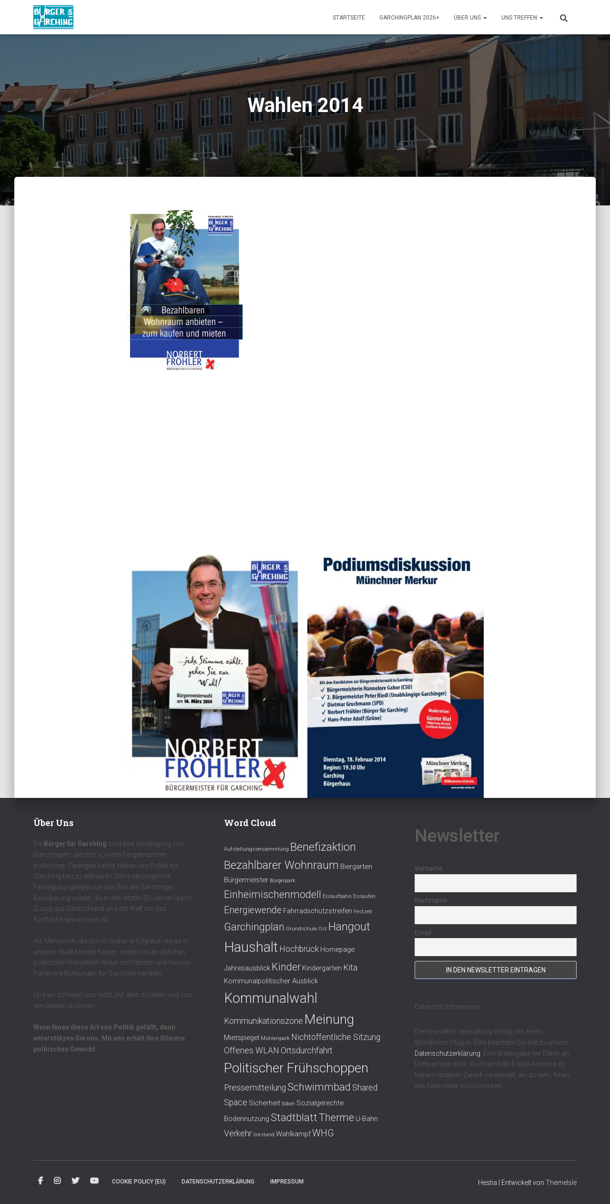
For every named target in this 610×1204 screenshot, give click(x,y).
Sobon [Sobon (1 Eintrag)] (288, 1104)
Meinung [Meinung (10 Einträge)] (329, 1019)
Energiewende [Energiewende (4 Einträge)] (253, 910)
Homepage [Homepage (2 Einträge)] (337, 949)
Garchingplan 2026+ (409, 17)
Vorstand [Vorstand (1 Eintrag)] (263, 1135)
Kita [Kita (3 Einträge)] (350, 967)
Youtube (94, 1181)
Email (423, 933)
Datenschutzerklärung (447, 1053)
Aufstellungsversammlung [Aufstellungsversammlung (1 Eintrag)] (256, 849)
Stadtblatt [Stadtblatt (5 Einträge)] (294, 1117)
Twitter (75, 1181)
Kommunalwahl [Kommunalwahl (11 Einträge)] (270, 998)
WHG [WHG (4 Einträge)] (323, 1133)
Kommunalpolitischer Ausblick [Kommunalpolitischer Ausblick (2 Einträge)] (271, 981)
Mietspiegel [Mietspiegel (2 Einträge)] (241, 1037)
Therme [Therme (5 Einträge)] (336, 1117)
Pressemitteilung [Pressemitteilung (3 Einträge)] (255, 1087)
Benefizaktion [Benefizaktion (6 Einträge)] (323, 847)
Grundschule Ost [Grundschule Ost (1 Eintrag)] (306, 929)
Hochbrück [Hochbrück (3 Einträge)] (299, 949)
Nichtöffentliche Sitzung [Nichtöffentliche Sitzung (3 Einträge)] (335, 1037)
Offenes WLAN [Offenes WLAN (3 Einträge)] (251, 1050)
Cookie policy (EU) (139, 1181)
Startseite (349, 17)
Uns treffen (522, 17)
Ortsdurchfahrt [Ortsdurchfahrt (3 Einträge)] (307, 1050)
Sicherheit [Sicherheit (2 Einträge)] (264, 1103)
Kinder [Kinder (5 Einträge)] (286, 967)
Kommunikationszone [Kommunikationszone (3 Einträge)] (263, 1021)
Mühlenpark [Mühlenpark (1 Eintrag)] (275, 1038)
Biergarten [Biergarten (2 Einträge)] (356, 866)
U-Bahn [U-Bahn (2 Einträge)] (367, 1118)
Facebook (40, 1181)
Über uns (470, 17)
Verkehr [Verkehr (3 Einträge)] (238, 1133)
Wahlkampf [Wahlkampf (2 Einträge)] (293, 1134)
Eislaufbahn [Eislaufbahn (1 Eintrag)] (337, 896)
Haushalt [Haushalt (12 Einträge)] (251, 947)
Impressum (287, 1181)
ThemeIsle (561, 1182)
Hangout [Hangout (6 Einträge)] (349, 926)
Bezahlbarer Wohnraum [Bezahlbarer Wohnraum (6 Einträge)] (281, 865)
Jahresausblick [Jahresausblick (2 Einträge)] (247, 968)
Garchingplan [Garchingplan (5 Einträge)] (254, 927)
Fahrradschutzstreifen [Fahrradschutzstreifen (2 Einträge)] (317, 911)
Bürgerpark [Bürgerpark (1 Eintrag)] (282, 880)
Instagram (57, 1181)
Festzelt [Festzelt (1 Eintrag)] (363, 911)
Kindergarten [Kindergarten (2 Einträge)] (322, 968)
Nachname (431, 900)
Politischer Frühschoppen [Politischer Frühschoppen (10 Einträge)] (296, 1068)
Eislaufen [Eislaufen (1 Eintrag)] (364, 896)
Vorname (429, 868)
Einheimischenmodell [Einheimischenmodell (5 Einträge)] (272, 894)
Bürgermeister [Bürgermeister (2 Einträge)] (246, 880)
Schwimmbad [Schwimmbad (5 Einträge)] (319, 1087)
